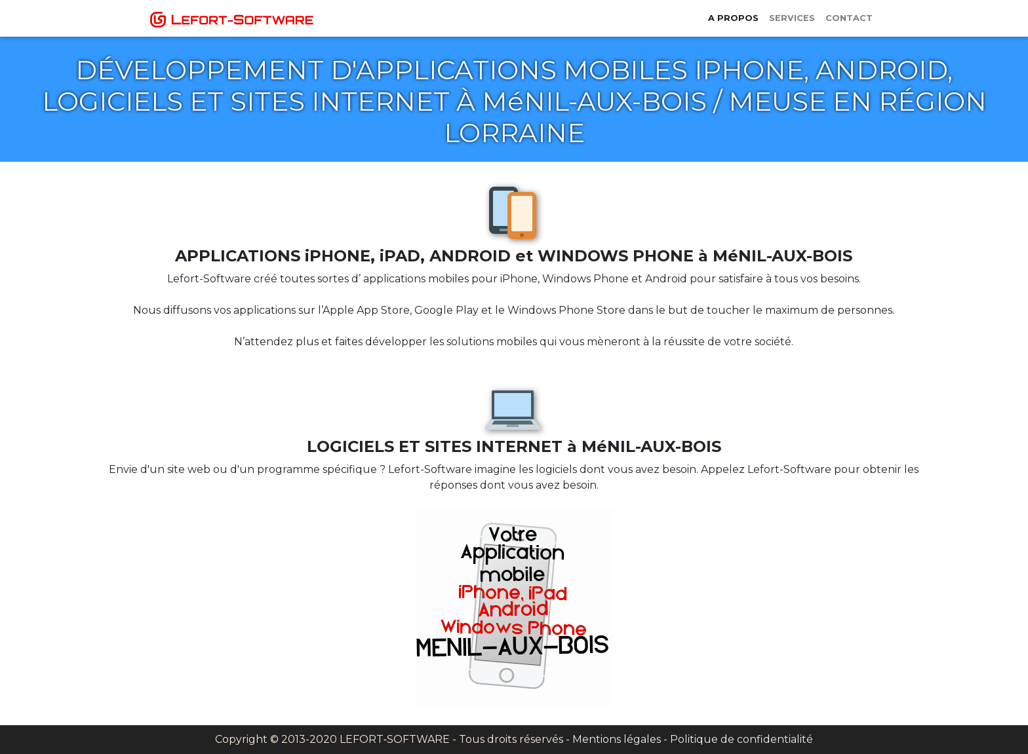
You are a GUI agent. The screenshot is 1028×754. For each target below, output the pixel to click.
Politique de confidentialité (741, 739)
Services (792, 18)
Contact (849, 18)
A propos (733, 18)
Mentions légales (616, 739)
